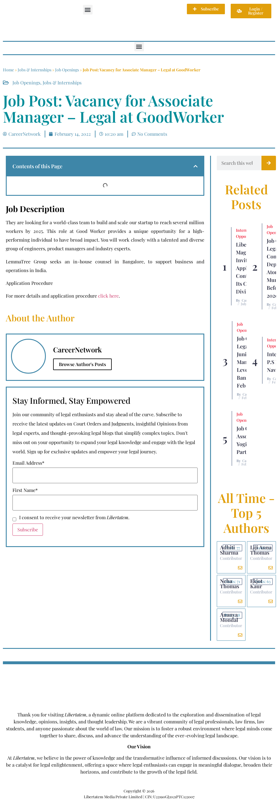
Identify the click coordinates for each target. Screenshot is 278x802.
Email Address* (28, 463)
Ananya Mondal (229, 617)
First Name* (25, 490)
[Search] (268, 163)
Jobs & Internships (34, 70)
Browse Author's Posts (82, 364)
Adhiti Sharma (229, 550)
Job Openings (67, 70)
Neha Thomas (229, 583)
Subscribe (27, 529)
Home (8, 70)
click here (108, 296)
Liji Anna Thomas (261, 550)
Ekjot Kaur (256, 583)
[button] (88, 10)
